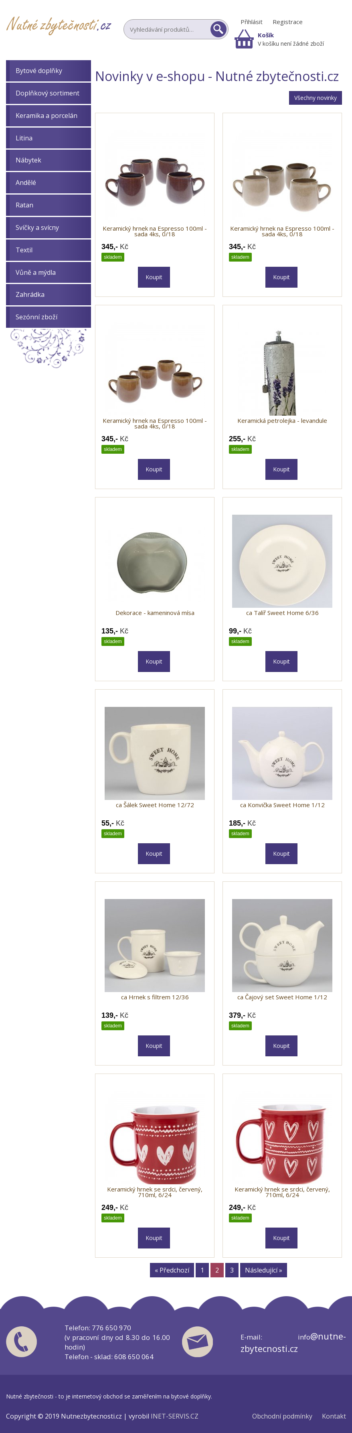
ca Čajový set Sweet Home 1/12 (282, 997)
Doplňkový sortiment (47, 93)
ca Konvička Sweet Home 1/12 (282, 805)
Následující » (263, 1270)
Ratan (24, 205)
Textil (24, 250)
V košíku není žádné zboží (291, 43)
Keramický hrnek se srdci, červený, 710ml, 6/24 (154, 1192)
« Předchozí (172, 1270)
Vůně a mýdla (36, 272)
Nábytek (28, 160)
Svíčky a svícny (37, 227)
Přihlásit (252, 21)
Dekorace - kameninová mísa (154, 613)
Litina (24, 138)
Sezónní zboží (36, 317)
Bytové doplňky (39, 70)
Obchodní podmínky (282, 1416)
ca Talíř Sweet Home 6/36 (282, 613)
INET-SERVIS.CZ (174, 1416)
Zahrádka (30, 294)
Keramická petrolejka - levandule (282, 420)
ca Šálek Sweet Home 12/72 (155, 805)
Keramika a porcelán (46, 115)
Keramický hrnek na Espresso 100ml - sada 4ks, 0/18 (155, 231)
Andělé (26, 182)
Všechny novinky (315, 97)
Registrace (288, 21)
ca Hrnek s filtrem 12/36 (155, 997)
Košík (266, 35)
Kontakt (334, 1416)
